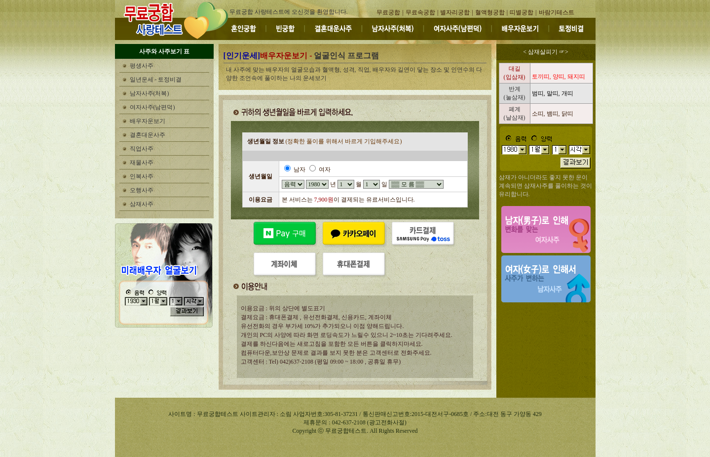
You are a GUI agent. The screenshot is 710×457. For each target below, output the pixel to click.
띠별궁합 (521, 12)
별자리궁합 (455, 12)
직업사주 (141, 148)
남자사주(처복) (149, 93)
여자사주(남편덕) (152, 107)
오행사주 (141, 190)
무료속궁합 (420, 12)
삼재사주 (141, 204)
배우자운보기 (147, 121)
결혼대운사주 (147, 134)
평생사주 (141, 65)
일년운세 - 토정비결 (156, 79)
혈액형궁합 (490, 12)
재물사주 (141, 162)
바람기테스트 (556, 12)
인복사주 (141, 176)
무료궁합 (388, 12)
